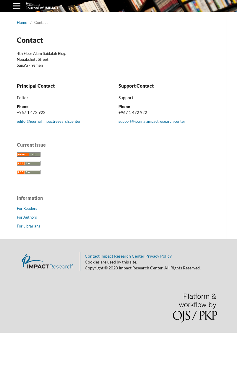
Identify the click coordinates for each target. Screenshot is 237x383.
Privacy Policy (158, 255)
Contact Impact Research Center (115, 255)
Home (22, 22)
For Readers (27, 208)
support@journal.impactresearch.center (152, 121)
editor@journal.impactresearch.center (49, 121)
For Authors (27, 217)
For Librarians (28, 226)
